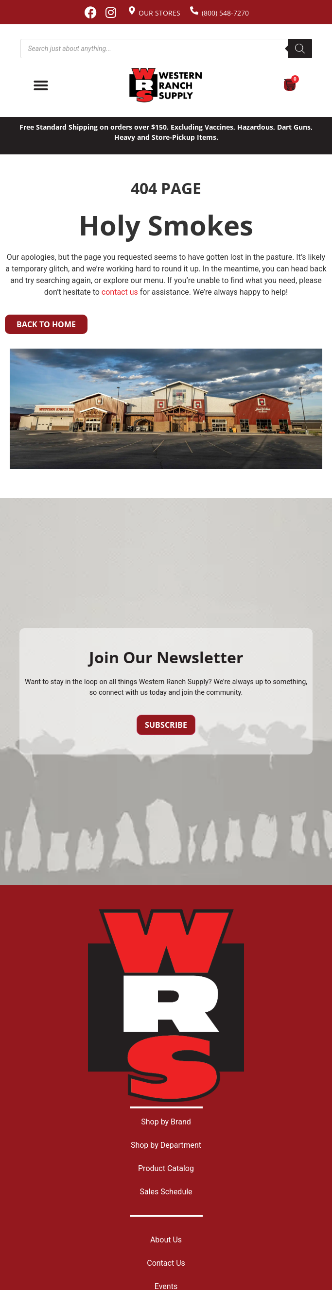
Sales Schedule (166, 1191)
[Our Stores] (132, 10)
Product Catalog (166, 1168)
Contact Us (166, 1263)
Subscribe (166, 725)
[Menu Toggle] (41, 85)
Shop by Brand (166, 1121)
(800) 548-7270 (225, 12)
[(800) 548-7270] (194, 10)
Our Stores (159, 12)
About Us (166, 1239)
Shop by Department (166, 1145)
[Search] (300, 48)
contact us (120, 292)
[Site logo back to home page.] (165, 85)
